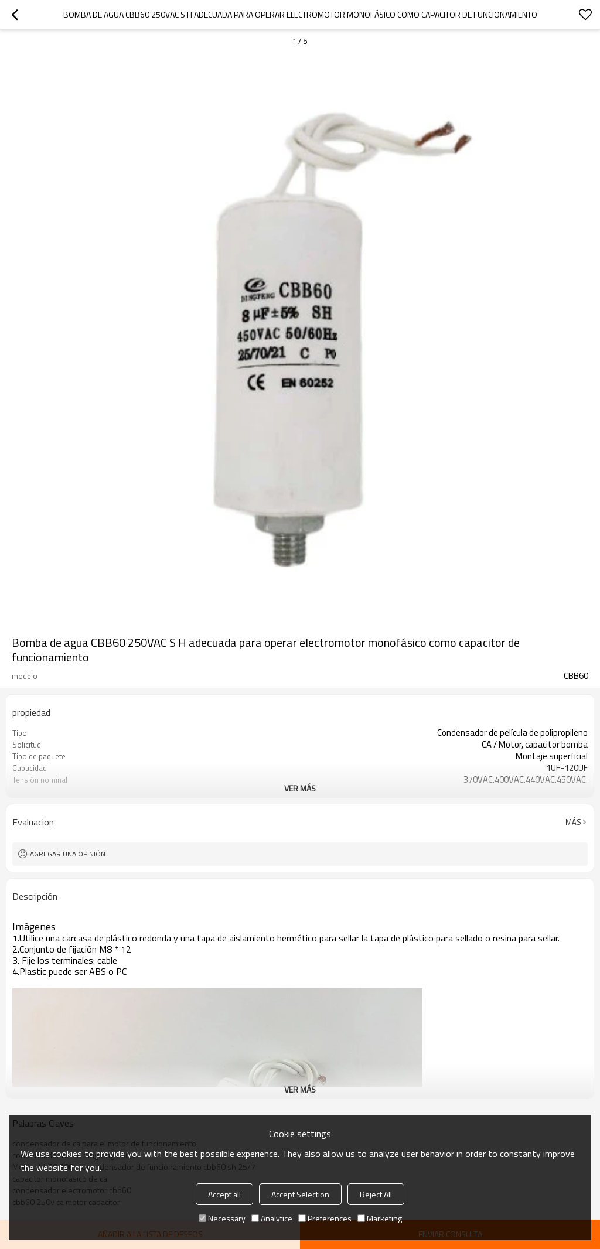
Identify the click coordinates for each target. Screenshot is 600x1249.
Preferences (325, 1218)
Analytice (271, 1218)
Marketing (379, 1218)
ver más (300, 788)
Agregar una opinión (67, 853)
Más (573, 822)
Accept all (224, 1194)
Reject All (376, 1194)
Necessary (222, 1218)
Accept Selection (300, 1194)
